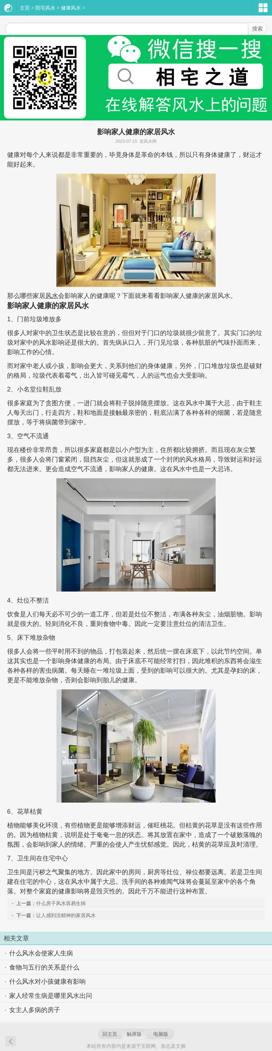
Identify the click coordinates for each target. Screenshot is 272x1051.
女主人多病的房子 (34, 1009)
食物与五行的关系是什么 (44, 967)
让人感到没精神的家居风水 (66, 915)
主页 (25, 8)
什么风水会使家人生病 (41, 953)
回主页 (109, 1034)
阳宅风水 (45, 8)
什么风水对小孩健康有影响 (47, 981)
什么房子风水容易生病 (61, 903)
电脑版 (160, 1034)
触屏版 (134, 1034)
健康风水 (71, 8)
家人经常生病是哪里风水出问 (50, 995)
